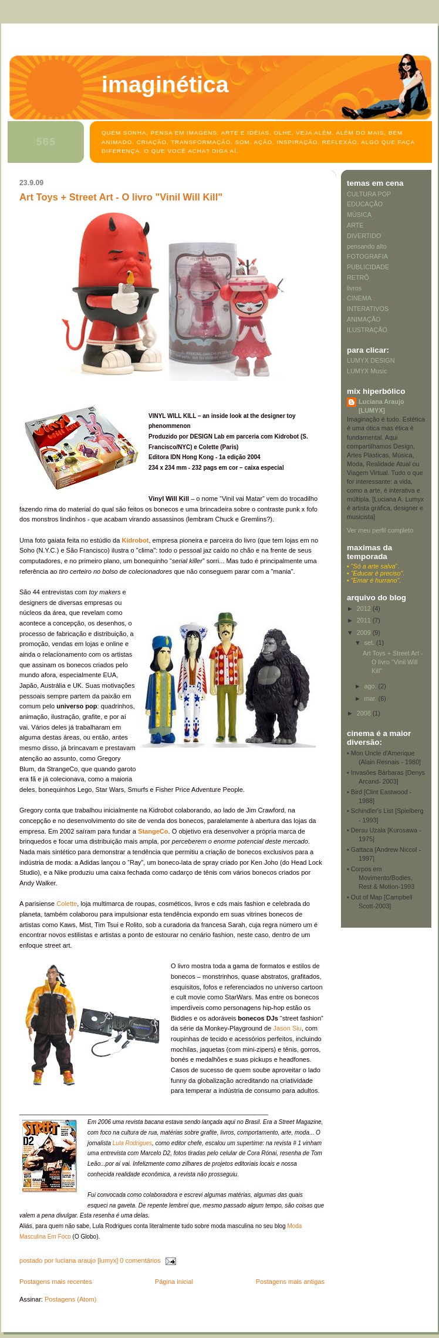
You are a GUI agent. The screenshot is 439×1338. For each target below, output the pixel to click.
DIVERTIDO (364, 235)
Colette (66, 903)
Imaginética (165, 84)
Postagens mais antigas (290, 1281)
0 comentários (140, 1260)
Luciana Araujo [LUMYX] (381, 406)
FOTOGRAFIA (367, 256)
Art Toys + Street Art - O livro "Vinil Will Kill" (120, 197)
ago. (371, 686)
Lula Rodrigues (132, 1143)
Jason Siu (287, 1028)
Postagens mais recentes (55, 1281)
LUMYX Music (367, 370)
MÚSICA (359, 214)
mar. (371, 698)
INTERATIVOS (368, 308)
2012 (365, 608)
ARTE (355, 225)
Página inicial (174, 1281)
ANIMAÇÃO (364, 319)
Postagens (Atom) (70, 1299)
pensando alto (367, 246)
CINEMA (359, 298)
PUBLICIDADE (368, 266)
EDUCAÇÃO (365, 204)
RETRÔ (358, 277)
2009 (365, 632)
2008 (365, 713)
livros (354, 288)
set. (370, 642)
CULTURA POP (369, 194)
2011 (365, 620)
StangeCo (153, 831)
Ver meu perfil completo (380, 530)
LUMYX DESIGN (370, 360)
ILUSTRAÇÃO (367, 329)
